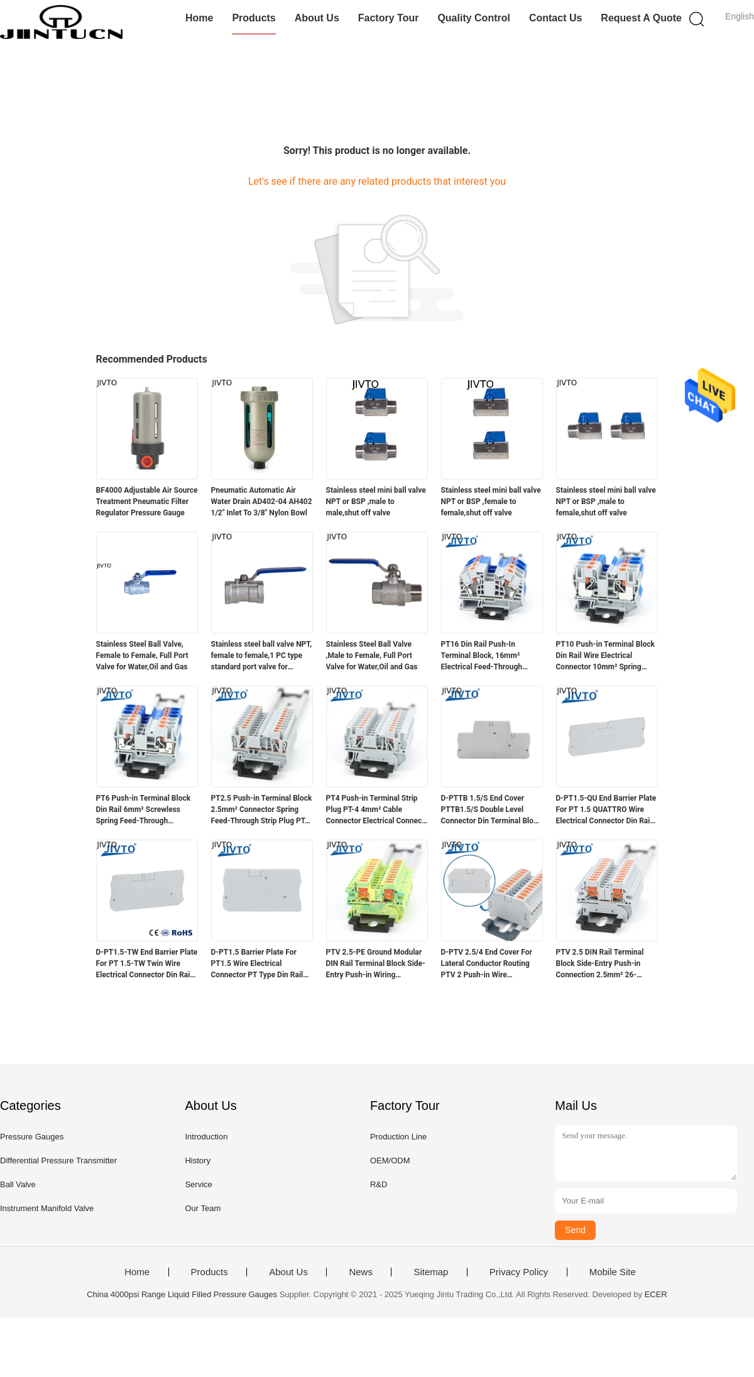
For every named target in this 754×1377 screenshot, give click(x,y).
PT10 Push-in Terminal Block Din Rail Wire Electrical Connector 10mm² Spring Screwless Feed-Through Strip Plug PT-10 (605, 656)
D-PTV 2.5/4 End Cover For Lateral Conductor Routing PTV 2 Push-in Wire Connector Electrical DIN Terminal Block (486, 964)
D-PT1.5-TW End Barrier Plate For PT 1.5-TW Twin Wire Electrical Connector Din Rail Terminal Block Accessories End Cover (147, 964)
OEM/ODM (390, 1160)
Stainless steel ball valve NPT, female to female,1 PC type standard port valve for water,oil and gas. (261, 656)
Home (199, 18)
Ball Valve (18, 1184)
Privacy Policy (518, 1272)
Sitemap (430, 1272)
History (197, 1160)
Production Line (398, 1136)
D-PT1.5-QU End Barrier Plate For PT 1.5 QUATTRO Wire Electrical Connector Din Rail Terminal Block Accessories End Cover (606, 810)
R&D (378, 1184)
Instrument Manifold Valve (47, 1208)
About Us (317, 18)
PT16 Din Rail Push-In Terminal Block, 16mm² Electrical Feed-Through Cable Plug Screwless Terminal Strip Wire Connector (481, 656)
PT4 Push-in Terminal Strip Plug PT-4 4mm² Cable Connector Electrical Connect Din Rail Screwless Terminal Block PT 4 (375, 810)
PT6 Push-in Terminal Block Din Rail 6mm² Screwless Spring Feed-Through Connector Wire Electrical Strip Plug (143, 810)
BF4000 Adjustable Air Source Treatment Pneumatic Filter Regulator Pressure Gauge (147, 501)
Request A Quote (641, 18)
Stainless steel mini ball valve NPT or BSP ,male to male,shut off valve (376, 501)
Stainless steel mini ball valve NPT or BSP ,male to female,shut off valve (606, 501)
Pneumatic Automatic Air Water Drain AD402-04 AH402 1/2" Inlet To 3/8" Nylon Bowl (261, 501)
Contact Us (555, 18)
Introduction (206, 1136)
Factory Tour (388, 18)
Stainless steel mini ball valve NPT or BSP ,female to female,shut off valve (491, 501)
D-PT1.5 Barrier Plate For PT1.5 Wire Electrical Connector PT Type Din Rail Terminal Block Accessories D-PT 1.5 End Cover (258, 964)
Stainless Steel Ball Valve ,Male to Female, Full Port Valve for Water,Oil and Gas (372, 655)
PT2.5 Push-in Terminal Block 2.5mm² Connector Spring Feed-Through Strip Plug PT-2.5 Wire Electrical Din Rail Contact (261, 810)
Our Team (203, 1208)
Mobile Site (612, 1272)
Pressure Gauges (31, 1136)
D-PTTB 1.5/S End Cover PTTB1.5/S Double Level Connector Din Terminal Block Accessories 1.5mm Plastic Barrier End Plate (491, 810)
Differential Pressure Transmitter (58, 1160)
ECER (656, 1294)
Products (253, 18)
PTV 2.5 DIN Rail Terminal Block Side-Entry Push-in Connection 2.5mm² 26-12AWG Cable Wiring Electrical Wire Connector (600, 964)
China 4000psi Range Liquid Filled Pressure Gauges (182, 1294)
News (361, 1272)
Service (198, 1184)
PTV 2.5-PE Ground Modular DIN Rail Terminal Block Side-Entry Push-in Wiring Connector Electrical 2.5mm (375, 964)
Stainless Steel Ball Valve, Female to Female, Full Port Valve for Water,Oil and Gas (142, 655)
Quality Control (473, 18)
